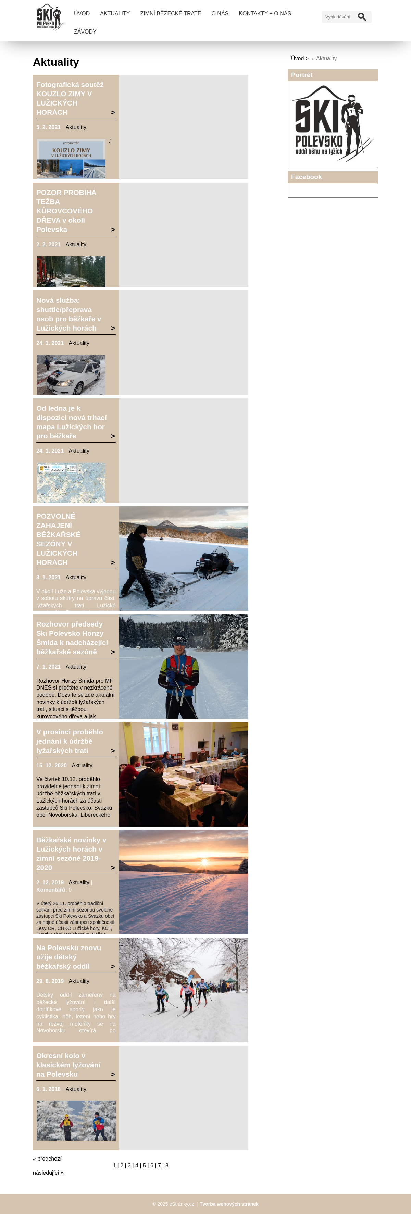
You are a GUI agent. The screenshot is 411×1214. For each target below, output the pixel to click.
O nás (219, 13)
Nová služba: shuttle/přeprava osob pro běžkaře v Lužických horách (68, 314)
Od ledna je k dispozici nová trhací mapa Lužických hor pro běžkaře (71, 422)
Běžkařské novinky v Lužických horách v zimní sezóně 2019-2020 (71, 853)
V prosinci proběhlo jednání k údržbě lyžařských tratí (69, 741)
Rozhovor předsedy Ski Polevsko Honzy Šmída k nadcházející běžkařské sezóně (72, 638)
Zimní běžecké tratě (170, 13)
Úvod (82, 13)
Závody (85, 32)
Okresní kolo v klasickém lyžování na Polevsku (68, 1065)
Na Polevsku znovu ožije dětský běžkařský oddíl (68, 957)
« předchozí (47, 1159)
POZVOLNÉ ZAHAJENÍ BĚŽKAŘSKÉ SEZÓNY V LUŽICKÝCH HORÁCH (58, 539)
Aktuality (115, 13)
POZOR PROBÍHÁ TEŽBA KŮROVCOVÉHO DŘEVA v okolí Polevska (66, 210)
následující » (48, 1173)
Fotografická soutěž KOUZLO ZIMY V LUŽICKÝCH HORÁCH (69, 98)
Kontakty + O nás (265, 13)
